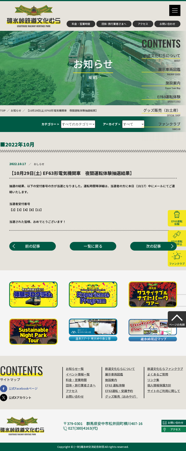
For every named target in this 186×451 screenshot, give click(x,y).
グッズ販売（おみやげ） (121, 396)
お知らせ (16, 110)
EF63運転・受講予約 (119, 391)
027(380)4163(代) (80, 428)
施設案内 (111, 380)
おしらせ (39, 164)
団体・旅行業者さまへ (81, 385)
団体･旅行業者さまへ (114, 24)
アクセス (143, 24)
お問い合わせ (167, 24)
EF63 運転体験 (115, 385)
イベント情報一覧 (78, 374)
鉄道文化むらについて (120, 368)
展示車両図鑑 (114, 374)
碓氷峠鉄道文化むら (33, 16)
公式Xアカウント (15, 397)
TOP (3, 110)
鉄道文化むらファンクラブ (165, 368)
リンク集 (153, 380)
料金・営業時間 (81, 24)
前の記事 (32, 246)
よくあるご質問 (157, 374)
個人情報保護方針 (159, 385)
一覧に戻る (93, 246)
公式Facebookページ (19, 388)
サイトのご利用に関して (163, 391)
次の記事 (153, 246)
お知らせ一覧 (75, 368)
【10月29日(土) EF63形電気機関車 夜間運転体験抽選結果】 (62, 110)
